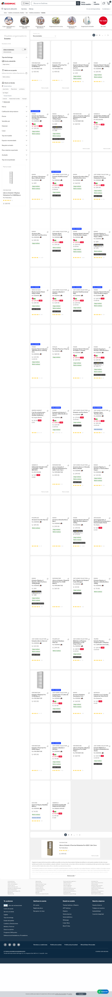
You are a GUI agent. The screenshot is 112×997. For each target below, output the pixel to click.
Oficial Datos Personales (88, 978)
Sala (27, 12)
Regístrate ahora (38, 941)
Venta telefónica (67, 950)
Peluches (37, 926)
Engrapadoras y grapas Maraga (69, 927)
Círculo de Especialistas (93, 9)
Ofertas (31, 9)
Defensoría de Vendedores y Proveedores (16, 969)
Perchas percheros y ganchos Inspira (69, 914)
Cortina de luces (11, 914)
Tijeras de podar (94, 917)
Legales (6, 948)
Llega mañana (6, 64)
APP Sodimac (67, 941)
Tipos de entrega (8, 951)
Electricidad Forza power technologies (97, 927)
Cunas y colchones (67, 920)
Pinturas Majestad (39, 920)
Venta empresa (67, 947)
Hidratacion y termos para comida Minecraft (97, 924)
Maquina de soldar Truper (41, 917)
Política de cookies (56, 978)
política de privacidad (60, 994)
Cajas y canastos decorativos (97, 916)
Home (5, 12)
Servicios (24, 9)
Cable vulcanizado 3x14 (13, 920)
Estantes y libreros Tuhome (96, 919)
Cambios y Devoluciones (11, 957)
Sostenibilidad (96, 944)
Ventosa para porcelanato (68, 923)
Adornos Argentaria (67, 919)
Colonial (5, 98)
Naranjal (24, 98)
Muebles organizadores (34, 12)
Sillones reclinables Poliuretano (69, 921)
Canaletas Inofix (39, 924)
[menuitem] (105, 8)
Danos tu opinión (9, 963)
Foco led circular (66, 917)
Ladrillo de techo (94, 923)
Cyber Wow (66, 956)
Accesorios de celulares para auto (69, 924)
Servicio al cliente (9, 945)
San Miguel (5, 92)
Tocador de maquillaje (40, 923)
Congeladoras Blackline (96, 920)
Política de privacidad (71, 978)
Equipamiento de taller (96, 926)
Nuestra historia (97, 938)
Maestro (65, 944)
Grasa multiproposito (12, 923)
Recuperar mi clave (38, 944)
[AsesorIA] (103, 991)
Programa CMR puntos (10, 966)
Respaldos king (11, 927)
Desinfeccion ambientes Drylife (14, 921)
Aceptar (81, 994)
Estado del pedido (9, 954)
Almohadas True (94, 914)
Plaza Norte (14, 89)
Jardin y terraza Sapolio (13, 917)
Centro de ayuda (8, 942)
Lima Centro (6, 89)
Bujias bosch (10, 926)
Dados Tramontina (11, 916)
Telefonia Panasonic (67, 916)
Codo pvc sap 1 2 (11, 919)
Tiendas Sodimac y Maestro (71, 938)
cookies (70, 994)
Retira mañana (6, 77)
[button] (55, 3)
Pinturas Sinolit (39, 916)
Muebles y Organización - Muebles (16, 12)
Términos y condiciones (40, 978)
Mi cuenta (36, 938)
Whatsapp (66, 953)
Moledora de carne (39, 921)
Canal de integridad (98, 947)
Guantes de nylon (67, 926)
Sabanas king (38, 914)
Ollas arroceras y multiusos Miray (97, 921)
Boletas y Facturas (9, 960)
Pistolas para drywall (40, 919)
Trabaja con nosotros (98, 941)
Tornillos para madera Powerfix (42, 927)
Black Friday (66, 959)
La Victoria (21, 89)
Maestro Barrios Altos (14, 98)
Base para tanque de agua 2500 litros (14, 924)
